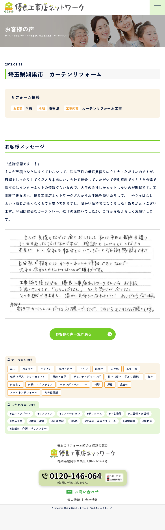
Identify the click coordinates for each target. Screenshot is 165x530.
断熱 (75, 421)
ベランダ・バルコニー (73, 384)
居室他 (115, 368)
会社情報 (91, 499)
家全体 (124, 384)
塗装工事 (16, 421)
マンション (46, 413)
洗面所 (99, 368)
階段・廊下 (59, 376)
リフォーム (95, 413)
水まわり (27, 368)
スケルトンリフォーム (23, 392)
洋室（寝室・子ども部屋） (124, 376)
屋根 (110, 384)
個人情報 (73, 499)
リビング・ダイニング (87, 376)
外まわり (15, 384)
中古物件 (116, 413)
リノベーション (70, 413)
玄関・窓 (131, 368)
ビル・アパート (20, 413)
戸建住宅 (58, 421)
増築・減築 (37, 421)
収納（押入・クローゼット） (27, 376)
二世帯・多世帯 (139, 413)
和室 (150, 376)
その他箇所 (51, 392)
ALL (12, 368)
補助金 (148, 421)
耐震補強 (129, 421)
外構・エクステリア (40, 384)
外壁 (97, 384)
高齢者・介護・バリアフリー (29, 428)
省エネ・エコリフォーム (101, 421)
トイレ (84, 368)
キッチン (46, 368)
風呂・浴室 (65, 368)
